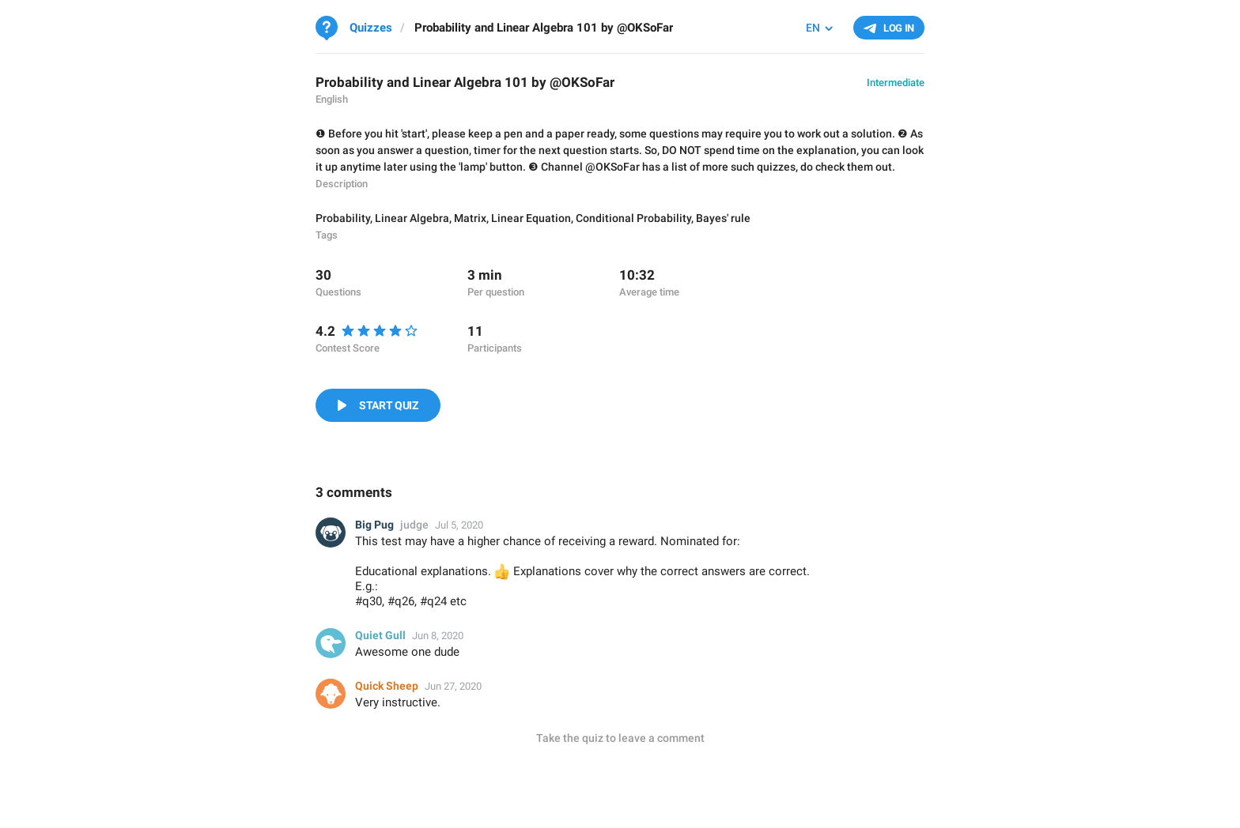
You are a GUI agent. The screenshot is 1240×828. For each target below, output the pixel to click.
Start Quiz (388, 405)
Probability (343, 218)
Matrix (470, 218)
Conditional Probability (633, 218)
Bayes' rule (723, 218)
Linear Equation (531, 218)
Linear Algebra (412, 218)
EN (813, 27)
